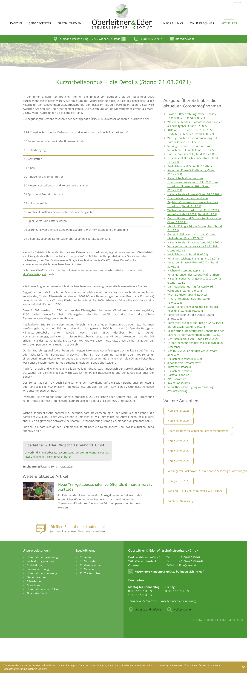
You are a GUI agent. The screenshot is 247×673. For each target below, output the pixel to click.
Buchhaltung (35, 600)
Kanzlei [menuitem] (16, 23)
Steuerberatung (36, 612)
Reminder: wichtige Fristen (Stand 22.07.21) (194, 293)
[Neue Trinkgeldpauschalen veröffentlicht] (106, 531)
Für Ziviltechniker (90, 608)
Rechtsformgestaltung (40, 596)
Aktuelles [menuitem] (229, 23)
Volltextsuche (179, 644)
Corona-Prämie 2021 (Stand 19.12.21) (190, 188)
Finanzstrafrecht (37, 628)
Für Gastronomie (90, 600)
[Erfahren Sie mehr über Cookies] (37, 668)
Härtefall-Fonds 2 (178, 409)
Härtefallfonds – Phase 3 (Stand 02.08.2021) (194, 277)
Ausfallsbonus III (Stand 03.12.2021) (189, 200)
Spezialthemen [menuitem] (69, 23)
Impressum (235, 654)
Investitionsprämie (179, 417)
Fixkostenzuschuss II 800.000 (185, 393)
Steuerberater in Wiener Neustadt (88, 487)
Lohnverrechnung (38, 604)
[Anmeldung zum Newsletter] (70, 564)
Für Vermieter (88, 596)
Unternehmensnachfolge (42, 624)
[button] (89, 39)
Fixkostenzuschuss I (179, 405)
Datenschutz (216, 654)
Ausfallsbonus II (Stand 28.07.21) (187, 289)
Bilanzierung (34, 616)
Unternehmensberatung (42, 608)
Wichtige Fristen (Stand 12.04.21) (187, 329)
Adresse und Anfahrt (144, 644)
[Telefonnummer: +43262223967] (188, 592)
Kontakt (199, 654)
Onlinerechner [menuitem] (202, 23)
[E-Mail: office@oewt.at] (182, 39)
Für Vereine (87, 604)
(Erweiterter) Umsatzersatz (184, 397)
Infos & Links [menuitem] (172, 23)
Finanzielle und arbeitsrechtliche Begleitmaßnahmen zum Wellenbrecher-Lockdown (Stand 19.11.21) (192, 237)
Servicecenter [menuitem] (40, 23)
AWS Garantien (176, 413)
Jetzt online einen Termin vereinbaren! (48, 491)
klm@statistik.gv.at (34, 309)
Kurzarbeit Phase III (179, 401)
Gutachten (33, 620)
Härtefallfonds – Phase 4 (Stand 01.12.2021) (194, 229)
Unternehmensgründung (42, 591)
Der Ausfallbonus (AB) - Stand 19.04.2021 (192, 373)
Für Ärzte (85, 591)
